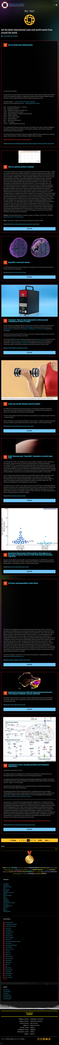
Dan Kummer (8, 943)
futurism (17, 272)
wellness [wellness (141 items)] (43, 874)
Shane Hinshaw (9, 956)
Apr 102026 (5, 45)
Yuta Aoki (7, 951)
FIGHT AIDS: (22, 1028)
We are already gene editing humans (20, 45)
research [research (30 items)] (14, 873)
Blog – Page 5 (29, 11)
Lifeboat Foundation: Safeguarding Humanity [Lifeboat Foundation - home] (26, 5)
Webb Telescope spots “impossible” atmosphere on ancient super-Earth (30, 457)
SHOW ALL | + (5, 979)
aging (4, 897)
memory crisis (40, 339)
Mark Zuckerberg (7, 895)
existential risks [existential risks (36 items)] (18, 870)
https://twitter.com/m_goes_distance (25, 101)
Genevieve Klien (9, 922)
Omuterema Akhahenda (11, 945)
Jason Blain (8, 971)
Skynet (5, 894)
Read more (29, 229)
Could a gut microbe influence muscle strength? (24, 404)
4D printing (6, 885)
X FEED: (21, 1023)
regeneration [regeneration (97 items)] (53, 871)
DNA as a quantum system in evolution (21, 167)
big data (5, 910)
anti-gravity (6, 899)
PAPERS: (31, 1032)
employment (16, 660)
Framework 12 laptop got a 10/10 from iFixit (33, 328)
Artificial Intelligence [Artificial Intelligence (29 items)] (20, 867)
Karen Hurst (8, 939)
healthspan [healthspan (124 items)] (40, 870)
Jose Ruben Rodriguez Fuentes (12, 941)
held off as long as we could (18, 341)
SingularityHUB (7, 998)
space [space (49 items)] (22, 873)
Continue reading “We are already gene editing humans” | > (17, 140)
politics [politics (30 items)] (39, 871)
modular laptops (28, 327)
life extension (39, 144)
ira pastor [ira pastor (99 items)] (11, 871)
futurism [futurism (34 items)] (28, 870)
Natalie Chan (9, 426)
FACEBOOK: (21, 1019)
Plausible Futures (7, 997)
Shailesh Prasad (9, 932)
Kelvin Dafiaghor (10, 660)
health (20, 426)
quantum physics (29, 224)
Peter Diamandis (7, 886)
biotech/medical (25, 144)
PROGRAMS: (32, 1030)
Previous (13, 840)
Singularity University (8, 892)
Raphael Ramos (9, 958)
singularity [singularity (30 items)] (19, 873)
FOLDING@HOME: (21, 1030)
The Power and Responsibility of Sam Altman (23, 583)
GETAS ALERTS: (33, 1021)
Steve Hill (7, 964)
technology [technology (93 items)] (31, 874)
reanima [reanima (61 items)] (42, 871)
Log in (4, 36)
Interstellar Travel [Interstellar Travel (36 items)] (5, 871)
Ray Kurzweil (6, 889)
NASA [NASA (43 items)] (33, 871)
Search (56, 849)
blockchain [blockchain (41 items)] (52, 867)
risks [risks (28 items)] (16, 873)
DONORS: (24, 1025)
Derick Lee (7, 952)
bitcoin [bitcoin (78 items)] (48, 868)
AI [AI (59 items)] (6, 868)
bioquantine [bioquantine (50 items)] (26, 867)
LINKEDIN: (21, 1021)
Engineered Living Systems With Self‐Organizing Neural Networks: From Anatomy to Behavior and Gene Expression (30, 693)
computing (18, 348)
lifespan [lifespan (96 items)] (24, 871)
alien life (5, 898)
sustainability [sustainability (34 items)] (26, 873)
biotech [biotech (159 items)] (37, 868)
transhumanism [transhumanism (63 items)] (37, 873)
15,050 (40, 840)
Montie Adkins (8, 973)
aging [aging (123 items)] (4, 868)
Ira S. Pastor (8, 975)
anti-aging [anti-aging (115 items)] (14, 868)
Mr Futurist (6, 993)
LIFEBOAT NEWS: (33, 1019)
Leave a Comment (51, 144)
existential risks (31, 144)
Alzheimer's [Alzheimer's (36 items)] (9, 867)
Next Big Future (7, 995)
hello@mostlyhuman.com (17, 656)
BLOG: (31, 1023)
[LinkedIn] (44, 1039)
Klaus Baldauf (8, 947)
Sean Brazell (8, 960)
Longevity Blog (6, 991)
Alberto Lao (8, 954)
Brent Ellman (8, 968)
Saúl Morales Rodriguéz (11, 348)
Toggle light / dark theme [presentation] (57, 5)
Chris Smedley (8, 977)
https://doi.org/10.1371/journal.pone (13, 217)
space (17, 496)
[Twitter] (41, 1039)
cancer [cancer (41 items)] (5, 870)
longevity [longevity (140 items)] (29, 872)
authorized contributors (12, 36)
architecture (6, 901)
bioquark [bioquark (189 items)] (31, 868)
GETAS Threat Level (29, 1014)
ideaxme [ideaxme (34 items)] (47, 870)
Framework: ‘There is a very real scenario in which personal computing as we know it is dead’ (28, 321)
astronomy (5, 904)
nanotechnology (25, 825)
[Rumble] (49, 1039)
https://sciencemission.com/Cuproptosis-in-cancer (17, 796)
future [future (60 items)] (25, 870)
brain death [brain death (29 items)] (55, 867)
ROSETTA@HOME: (20, 1032)
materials (14, 496)
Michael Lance (8, 970)
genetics (35, 144)
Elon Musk (5, 891)
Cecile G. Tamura (10, 705)
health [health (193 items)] (34, 870)
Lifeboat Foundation (9, 1039)
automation (6, 907)
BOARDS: (31, 1025)
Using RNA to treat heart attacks (19, 262)
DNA (4, 888)
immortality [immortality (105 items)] (52, 870)
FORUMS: (26, 1034)
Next (46, 840)
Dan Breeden (8, 930)
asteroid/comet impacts (9, 902)
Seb (6, 966)
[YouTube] (47, 1039)
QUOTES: (31, 1034)
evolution (24, 224)
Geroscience (6, 989)
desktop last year (8, 328)
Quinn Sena (8, 928)
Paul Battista (8, 934)
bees (4, 908)
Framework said (25, 342)
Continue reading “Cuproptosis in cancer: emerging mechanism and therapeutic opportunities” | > (27, 821)
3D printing (6, 884)
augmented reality (7, 905)
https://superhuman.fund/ (32, 103)
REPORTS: (32, 1028)
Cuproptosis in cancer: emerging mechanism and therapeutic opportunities (28, 765)
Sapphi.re (23, 1039)
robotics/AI (45, 144)
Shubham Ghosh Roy (11, 144)
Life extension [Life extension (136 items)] (18, 872)
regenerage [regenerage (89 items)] (47, 871)
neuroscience (24, 426)
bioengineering (18, 144)
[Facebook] (38, 1039)
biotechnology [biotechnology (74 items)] (43, 868)
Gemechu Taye (9, 935)
